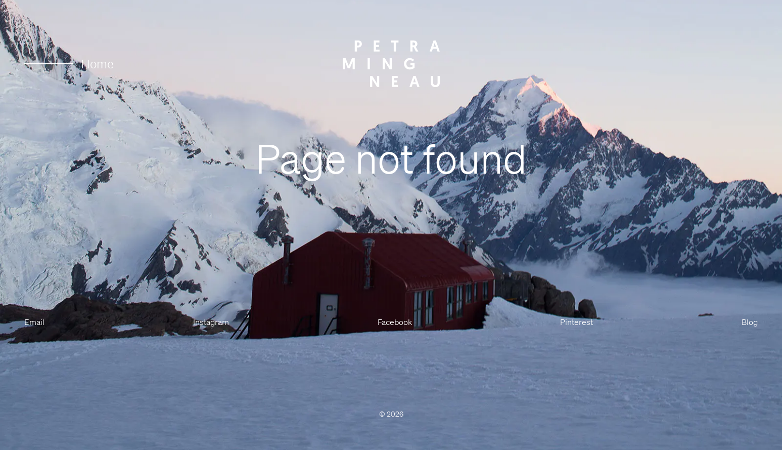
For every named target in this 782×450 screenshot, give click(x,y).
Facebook (395, 322)
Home (69, 64)
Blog (750, 322)
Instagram (211, 322)
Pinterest (576, 322)
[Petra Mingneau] (391, 63)
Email (34, 322)
